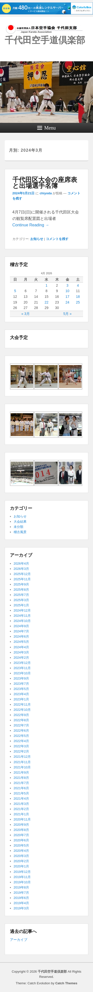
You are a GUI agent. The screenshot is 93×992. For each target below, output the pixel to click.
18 (78, 297)
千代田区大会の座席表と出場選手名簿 (44, 182)
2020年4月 (21, 851)
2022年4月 (21, 741)
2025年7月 (21, 595)
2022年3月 (21, 746)
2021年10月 (22, 767)
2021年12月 (22, 756)
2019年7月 (21, 892)
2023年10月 (22, 673)
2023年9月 (21, 678)
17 (67, 297)
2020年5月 (21, 845)
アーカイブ (18, 940)
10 (67, 291)
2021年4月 (21, 798)
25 (78, 302)
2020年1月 (21, 866)
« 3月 (25, 314)
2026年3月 (21, 569)
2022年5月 (21, 736)
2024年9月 (21, 626)
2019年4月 (21, 903)
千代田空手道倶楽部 (45, 40)
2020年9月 (21, 824)
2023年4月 (21, 694)
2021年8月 (21, 778)
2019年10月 (22, 882)
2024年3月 (21, 652)
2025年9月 (21, 584)
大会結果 (20, 521)
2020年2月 (21, 861)
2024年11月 (22, 615)
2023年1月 (21, 699)
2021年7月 (21, 783)
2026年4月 (21, 563)
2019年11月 (22, 877)
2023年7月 (21, 683)
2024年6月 (21, 636)
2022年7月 (21, 725)
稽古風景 (20, 532)
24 (67, 302)
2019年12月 (22, 872)
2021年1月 (21, 814)
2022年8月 (21, 720)
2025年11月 (22, 579)
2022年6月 (21, 730)
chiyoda (46, 193)
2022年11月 (22, 704)
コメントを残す (57, 239)
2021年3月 (21, 804)
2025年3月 (21, 600)
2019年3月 (21, 908)
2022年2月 (21, 751)
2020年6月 (21, 840)
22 (47, 302)
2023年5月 (21, 689)
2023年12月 (22, 663)
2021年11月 (22, 762)
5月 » (67, 314)
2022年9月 (21, 715)
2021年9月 (21, 772)
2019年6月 (21, 898)
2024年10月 (22, 621)
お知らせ (36, 239)
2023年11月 (22, 668)
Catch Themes (66, 983)
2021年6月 (21, 788)
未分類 (18, 527)
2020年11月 (22, 819)
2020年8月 (21, 830)
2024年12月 (22, 610)
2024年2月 (21, 657)
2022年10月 (22, 710)
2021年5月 (21, 793)
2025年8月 (21, 589)
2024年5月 (21, 642)
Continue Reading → (30, 225)
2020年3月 (21, 856)
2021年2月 (21, 809)
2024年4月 (21, 647)
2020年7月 (21, 835)
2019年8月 (21, 887)
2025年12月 (22, 574)
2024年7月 (21, 631)
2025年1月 (21, 605)
